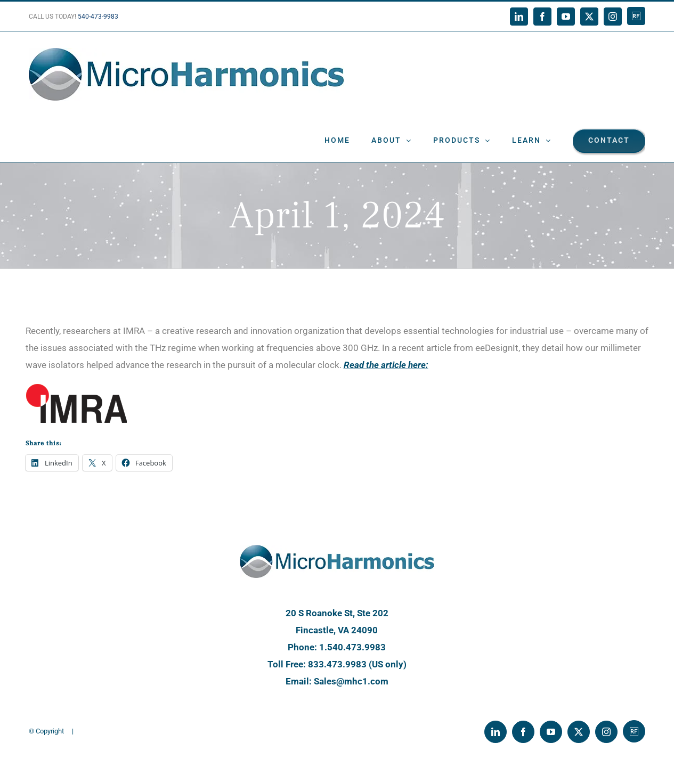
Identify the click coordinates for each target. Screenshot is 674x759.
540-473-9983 (98, 16)
